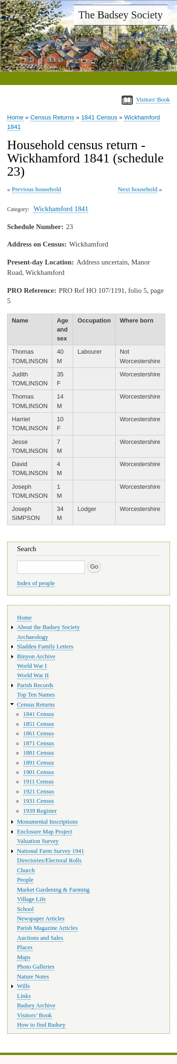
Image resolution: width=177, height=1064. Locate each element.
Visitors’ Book (34, 1015)
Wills (23, 986)
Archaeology (32, 637)
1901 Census (38, 772)
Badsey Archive (36, 1005)
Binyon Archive (36, 656)
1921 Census (38, 791)
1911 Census (38, 781)
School (25, 909)
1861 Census (38, 733)
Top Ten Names (36, 694)
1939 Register (40, 811)
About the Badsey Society (48, 627)
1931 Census (38, 801)
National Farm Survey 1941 (50, 851)
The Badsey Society (120, 15)
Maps (23, 957)
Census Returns (52, 117)
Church (26, 870)
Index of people (36, 583)
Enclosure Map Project (44, 831)
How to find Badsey (41, 1024)
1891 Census (38, 762)
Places (25, 947)
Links (24, 996)
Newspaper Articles (40, 918)
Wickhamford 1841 (61, 209)
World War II (33, 675)
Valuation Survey (38, 841)
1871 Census (38, 743)
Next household (138, 189)
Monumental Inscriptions (47, 821)
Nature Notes (33, 976)
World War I (32, 666)
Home (15, 117)
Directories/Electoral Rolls (49, 860)
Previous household (36, 189)
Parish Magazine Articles (47, 928)
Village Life (31, 899)
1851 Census (38, 724)
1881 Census (38, 752)
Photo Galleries (35, 966)
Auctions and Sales (40, 938)
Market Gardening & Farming (53, 889)
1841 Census (99, 117)
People (25, 880)
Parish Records (35, 685)
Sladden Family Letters (45, 646)
